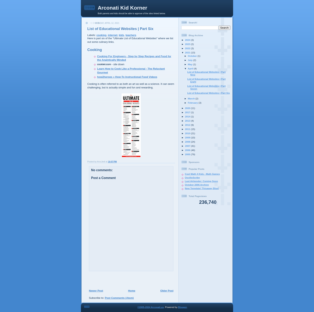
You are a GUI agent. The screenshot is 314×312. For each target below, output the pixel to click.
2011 (188, 129)
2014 (188, 116)
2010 (188, 133)
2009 (188, 137)
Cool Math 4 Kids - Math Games (202, 174)
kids (121, 35)
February (193, 102)
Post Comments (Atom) (119, 297)
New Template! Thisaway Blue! (202, 188)
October (192, 56)
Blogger (182, 307)
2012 (188, 125)
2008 (188, 141)
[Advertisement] (130, 280)
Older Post (166, 290)
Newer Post (96, 290)
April (191, 68)
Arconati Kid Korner (122, 8)
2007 (188, 146)
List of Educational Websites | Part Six (120, 29)
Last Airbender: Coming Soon (201, 181)
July (190, 60)
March (191, 98)
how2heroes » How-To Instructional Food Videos (127, 76)
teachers (131, 35)
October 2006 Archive (197, 184)
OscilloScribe (192, 177)
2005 (188, 154)
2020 (188, 108)
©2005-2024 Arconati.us (150, 307)
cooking (102, 35)
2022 (188, 48)
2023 (188, 44)
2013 (188, 120)
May (190, 64)
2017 (188, 112)
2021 (188, 52)
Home (131, 290)
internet (113, 35)
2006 (188, 150)
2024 (188, 40)
